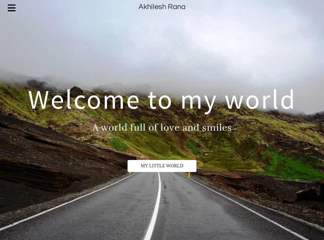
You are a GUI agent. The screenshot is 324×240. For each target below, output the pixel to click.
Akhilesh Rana (162, 7)
